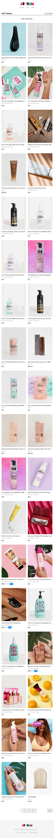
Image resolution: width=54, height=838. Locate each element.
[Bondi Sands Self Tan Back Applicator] (14, 62)
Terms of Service (22, 832)
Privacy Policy (33, 832)
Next (50, 810)
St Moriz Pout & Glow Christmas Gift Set (41, 144)
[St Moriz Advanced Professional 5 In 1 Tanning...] (14, 801)
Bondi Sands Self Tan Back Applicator (14, 58)
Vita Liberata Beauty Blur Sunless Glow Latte (16, 449)
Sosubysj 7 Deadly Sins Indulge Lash (40, 536)
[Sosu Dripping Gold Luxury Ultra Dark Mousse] (40, 323)
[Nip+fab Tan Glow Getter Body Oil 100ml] (40, 671)
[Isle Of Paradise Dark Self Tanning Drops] (14, 279)
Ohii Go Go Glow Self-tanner (11, 536)
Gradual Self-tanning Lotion (37, 188)
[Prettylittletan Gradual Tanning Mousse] (40, 279)
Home (33, 7)
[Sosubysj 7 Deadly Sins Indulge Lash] (40, 540)
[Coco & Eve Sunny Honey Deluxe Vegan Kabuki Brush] (40, 714)
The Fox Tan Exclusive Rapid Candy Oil (40, 753)
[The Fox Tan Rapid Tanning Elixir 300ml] (40, 627)
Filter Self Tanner (27, 19)
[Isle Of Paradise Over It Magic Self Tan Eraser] (40, 236)
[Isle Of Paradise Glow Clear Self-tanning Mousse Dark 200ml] (40, 62)
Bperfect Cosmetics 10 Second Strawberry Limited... (18, 753)
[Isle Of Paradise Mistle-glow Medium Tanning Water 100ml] (14, 410)
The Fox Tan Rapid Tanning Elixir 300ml (40, 623)
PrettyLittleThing (7, 103)
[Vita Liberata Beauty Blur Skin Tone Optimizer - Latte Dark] (40, 453)
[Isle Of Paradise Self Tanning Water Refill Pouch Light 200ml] (40, 410)
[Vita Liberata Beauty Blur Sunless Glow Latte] (14, 453)
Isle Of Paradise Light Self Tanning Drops (15, 144)
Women (21, 7)
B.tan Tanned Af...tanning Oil (11, 623)
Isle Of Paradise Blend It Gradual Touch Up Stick (17, 362)
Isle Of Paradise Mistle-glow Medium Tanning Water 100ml (21, 405)
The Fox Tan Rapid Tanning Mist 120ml (14, 666)
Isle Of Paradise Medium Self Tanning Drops (16, 318)
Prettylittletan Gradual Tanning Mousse (41, 275)
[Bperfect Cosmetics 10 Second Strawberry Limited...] (14, 757)
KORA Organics (33, 190)
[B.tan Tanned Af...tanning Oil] (11, 627)
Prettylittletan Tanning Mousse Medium (15, 492)
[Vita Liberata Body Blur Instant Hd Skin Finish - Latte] (14, 192)
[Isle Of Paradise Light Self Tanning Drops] (14, 149)
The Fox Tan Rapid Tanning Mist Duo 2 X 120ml (17, 101)
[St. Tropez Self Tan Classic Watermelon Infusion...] (40, 105)
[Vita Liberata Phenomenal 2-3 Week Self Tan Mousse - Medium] (40, 366)
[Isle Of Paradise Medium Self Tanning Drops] (14, 323)
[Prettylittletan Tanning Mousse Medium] (14, 497)
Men (27, 7)
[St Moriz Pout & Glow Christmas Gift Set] (40, 149)
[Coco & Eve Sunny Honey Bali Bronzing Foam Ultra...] (40, 584)
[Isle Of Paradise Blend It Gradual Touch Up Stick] (14, 366)
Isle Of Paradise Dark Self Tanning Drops (15, 275)
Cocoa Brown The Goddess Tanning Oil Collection (18, 710)
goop (29, 799)
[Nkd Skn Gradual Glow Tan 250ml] (12, 584)
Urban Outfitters (7, 538)
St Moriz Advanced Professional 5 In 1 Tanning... (17, 797)
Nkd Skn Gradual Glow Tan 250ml (12, 579)
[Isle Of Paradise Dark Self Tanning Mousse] (40, 497)
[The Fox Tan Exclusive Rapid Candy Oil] (40, 757)
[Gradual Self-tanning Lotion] (37, 192)
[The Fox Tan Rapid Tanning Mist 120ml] (14, 671)
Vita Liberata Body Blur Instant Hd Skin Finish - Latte (19, 188)
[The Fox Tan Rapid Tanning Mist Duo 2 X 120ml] (14, 105)
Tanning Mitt (32, 797)
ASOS (3, 60)
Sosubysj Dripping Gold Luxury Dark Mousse (16, 231)
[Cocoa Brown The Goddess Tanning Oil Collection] (14, 714)
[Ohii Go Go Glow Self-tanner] (11, 540)
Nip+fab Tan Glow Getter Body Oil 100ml (41, 666)
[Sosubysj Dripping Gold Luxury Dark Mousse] (14, 236)
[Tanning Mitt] (32, 801)
